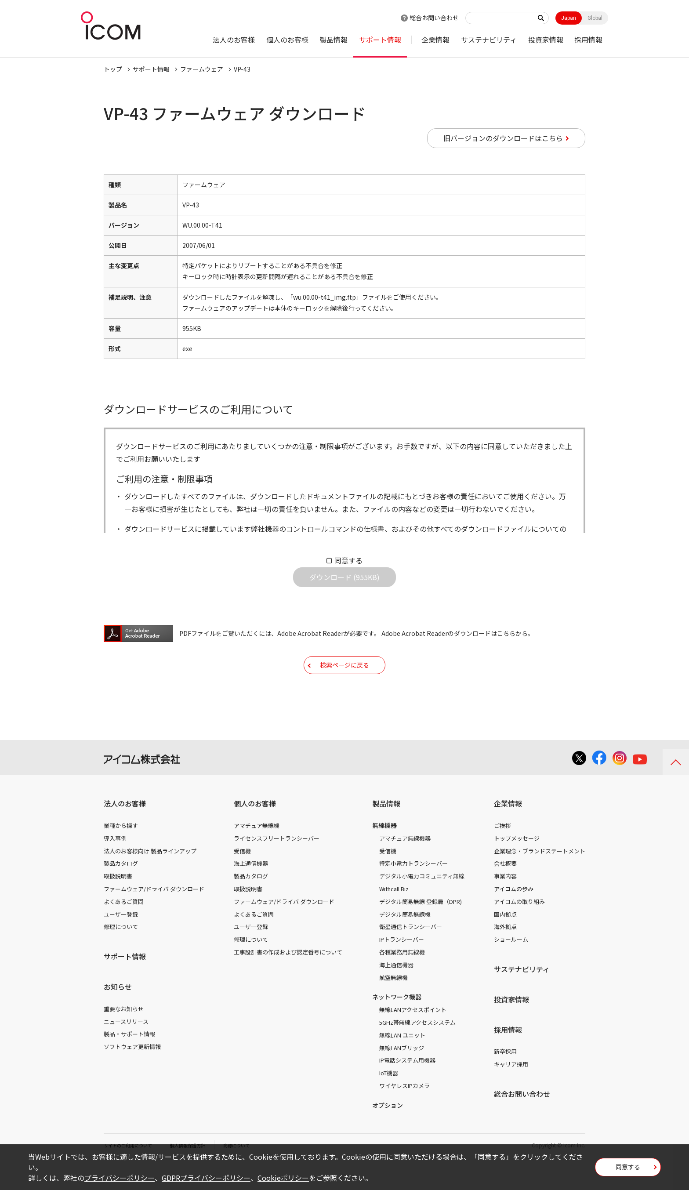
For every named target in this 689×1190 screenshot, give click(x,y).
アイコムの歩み (513, 916)
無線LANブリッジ (401, 1075)
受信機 (242, 878)
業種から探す (121, 853)
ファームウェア (201, 69)
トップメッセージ (517, 865)
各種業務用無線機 (402, 979)
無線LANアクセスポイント (412, 1037)
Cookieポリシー (283, 1177)
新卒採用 (505, 1078)
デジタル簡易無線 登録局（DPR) (420, 929)
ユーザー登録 (121, 941)
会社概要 (505, 890)
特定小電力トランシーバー (413, 890)
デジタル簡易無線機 (405, 941)
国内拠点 (505, 941)
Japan (568, 18)
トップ (113, 69)
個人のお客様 (287, 39)
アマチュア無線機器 (405, 865)
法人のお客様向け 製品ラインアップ (150, 878)
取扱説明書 (118, 903)
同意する (348, 560)
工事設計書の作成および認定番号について (288, 979)
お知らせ (118, 1014)
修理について (121, 954)
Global (594, 18)
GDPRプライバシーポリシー (206, 1177)
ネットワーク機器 (396, 1023)
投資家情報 (545, 39)
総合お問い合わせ (434, 17)
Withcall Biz (394, 916)
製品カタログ (121, 890)
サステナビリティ (489, 39)
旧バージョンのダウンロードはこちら (503, 138)
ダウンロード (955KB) (344, 584)
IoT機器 (388, 1100)
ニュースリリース (126, 1049)
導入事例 (115, 865)
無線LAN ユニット (402, 1062)
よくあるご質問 (124, 929)
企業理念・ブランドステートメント (539, 878)
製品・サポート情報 (129, 1061)
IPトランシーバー (401, 966)
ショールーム (511, 966)
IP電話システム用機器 (407, 1087)
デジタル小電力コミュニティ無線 (421, 903)
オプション (387, 1132)
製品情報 (333, 39)
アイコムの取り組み (519, 929)
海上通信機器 (251, 890)
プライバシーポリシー (119, 1177)
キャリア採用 (511, 1091)
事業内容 (505, 903)
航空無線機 (393, 1005)
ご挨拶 (502, 853)
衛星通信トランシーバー (410, 954)
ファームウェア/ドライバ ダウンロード (154, 916)
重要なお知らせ (124, 1036)
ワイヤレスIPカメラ (404, 1113)
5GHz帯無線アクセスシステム (417, 1049)
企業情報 (435, 39)
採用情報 (588, 39)
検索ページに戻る (344, 685)
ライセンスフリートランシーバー (276, 865)
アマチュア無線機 (256, 853)
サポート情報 (380, 39)
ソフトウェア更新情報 (132, 1074)
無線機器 (384, 852)
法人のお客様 (234, 39)
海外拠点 (505, 954)
